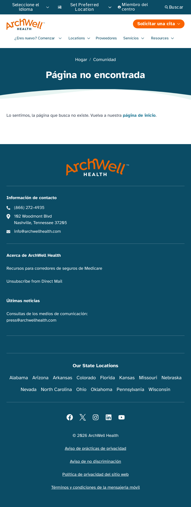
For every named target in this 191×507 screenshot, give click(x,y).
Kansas (127, 378)
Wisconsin (159, 389)
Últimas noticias (23, 301)
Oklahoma (101, 389)
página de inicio (139, 115)
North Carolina (56, 389)
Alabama (18, 378)
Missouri (148, 378)
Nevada (28, 389)
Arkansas (62, 378)
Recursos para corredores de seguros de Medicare (54, 268)
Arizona (40, 378)
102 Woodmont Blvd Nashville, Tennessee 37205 (40, 220)
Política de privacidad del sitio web (95, 474)
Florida (107, 378)
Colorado (86, 378)
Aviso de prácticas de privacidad (95, 448)
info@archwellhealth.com (37, 231)
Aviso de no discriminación (95, 461)
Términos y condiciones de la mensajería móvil (95, 487)
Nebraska (171, 378)
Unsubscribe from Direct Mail (34, 281)
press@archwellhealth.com (31, 320)
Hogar (81, 60)
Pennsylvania (130, 389)
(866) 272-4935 (29, 207)
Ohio (81, 389)
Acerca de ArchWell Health (33, 255)
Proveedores (106, 38)
